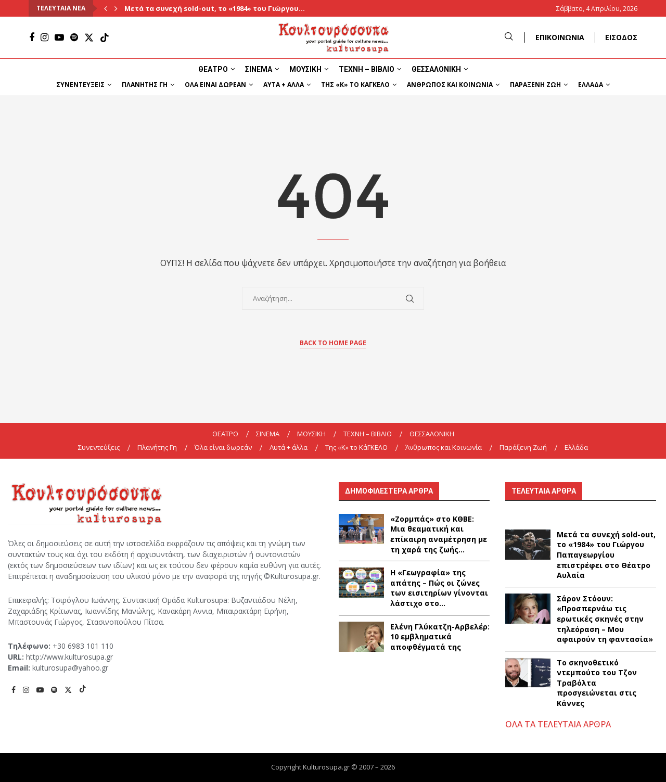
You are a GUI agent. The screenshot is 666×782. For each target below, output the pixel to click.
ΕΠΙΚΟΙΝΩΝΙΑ (559, 37)
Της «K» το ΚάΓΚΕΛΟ (355, 84)
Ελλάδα (590, 84)
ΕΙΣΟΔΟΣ (621, 37)
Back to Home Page (333, 342)
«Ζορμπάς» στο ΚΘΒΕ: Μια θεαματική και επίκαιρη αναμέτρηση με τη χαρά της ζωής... (438, 534)
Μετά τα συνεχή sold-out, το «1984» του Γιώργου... (214, 8)
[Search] (509, 37)
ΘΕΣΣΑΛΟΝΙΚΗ (436, 69)
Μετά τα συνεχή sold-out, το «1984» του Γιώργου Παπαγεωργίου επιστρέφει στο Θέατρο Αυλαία (606, 554)
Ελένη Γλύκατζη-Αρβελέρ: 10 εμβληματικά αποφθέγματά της (440, 637)
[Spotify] (74, 37)
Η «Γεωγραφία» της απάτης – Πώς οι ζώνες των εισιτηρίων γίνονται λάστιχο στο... (439, 587)
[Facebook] (32, 37)
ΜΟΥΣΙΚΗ (305, 69)
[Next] (116, 8)
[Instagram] (44, 37)
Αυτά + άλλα (283, 84)
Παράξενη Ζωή (535, 84)
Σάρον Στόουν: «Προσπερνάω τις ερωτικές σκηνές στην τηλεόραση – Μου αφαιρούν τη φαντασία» (605, 619)
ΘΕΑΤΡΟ (213, 69)
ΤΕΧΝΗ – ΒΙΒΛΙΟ (366, 69)
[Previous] (105, 8)
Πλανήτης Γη (145, 84)
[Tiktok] (104, 37)
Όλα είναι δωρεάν (215, 84)
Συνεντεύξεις (80, 84)
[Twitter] (89, 37)
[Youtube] (59, 37)
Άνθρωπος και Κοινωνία (450, 84)
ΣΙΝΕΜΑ (258, 69)
